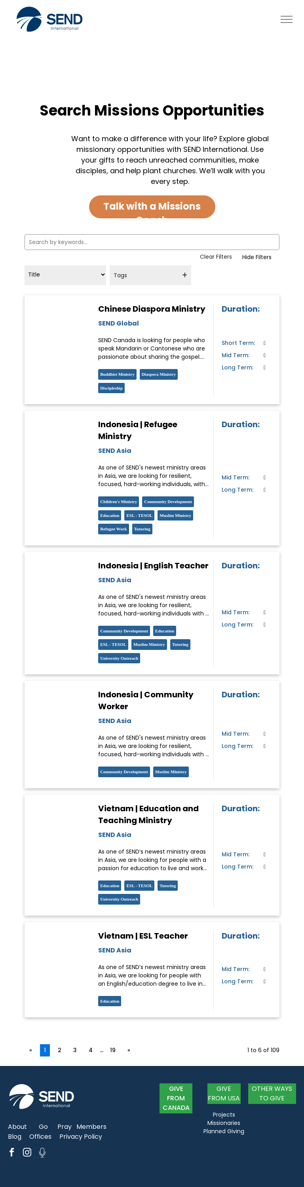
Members (91, 1126)
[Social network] (42, 1153)
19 (113, 1050)
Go (43, 1126)
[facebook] (11, 1153)
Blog (14, 1136)
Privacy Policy (80, 1136)
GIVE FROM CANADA (176, 1098)
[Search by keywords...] (152, 242)
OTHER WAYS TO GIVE (272, 1093)
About (17, 1126)
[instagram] (27, 1153)
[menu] (286, 19)
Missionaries (223, 1123)
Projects (224, 1115)
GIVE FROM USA (224, 1093)
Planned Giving (223, 1131)
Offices (40, 1136)
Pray (64, 1126)
